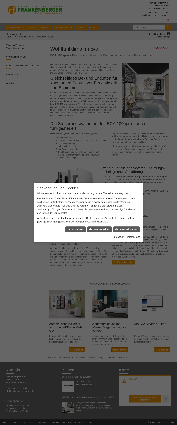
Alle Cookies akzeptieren (126, 226)
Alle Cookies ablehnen (99, 226)
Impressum (118, 234)
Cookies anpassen (75, 226)
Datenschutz (133, 234)
